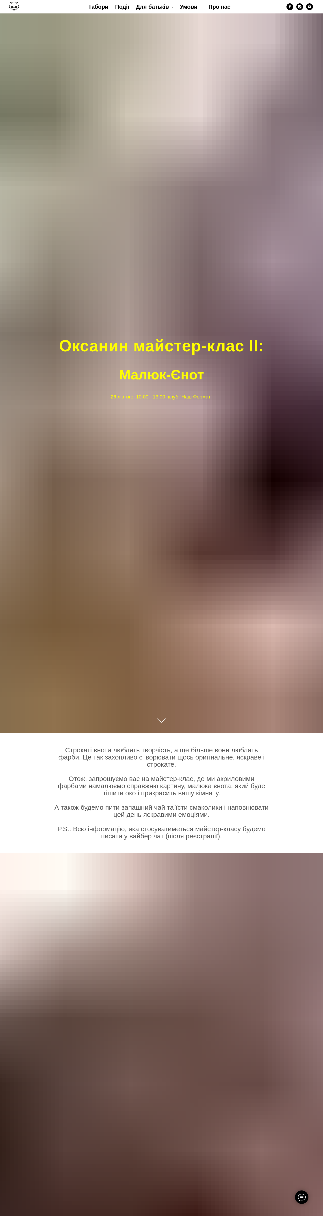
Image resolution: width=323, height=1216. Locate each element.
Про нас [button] (220, 7)
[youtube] (309, 6)
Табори (98, 7)
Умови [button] (189, 7)
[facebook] (289, 6)
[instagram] (299, 6)
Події (122, 7)
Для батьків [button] (153, 7)
